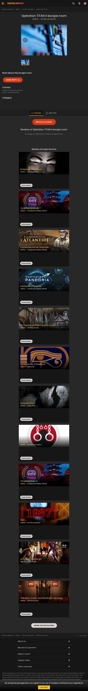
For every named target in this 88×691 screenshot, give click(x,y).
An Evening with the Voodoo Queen (37, 325)
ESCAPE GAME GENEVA (34, 445)
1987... (23, 520)
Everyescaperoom (7, 9)
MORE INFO (11, 80)
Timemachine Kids (29, 208)
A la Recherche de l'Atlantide (34, 247)
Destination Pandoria (30, 286)
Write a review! (44, 122)
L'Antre (23, 442)
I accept (44, 687)
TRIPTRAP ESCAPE (33, 328)
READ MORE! (26, 224)
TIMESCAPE (30, 367)
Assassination (27, 403)
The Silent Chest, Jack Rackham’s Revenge (41, 598)
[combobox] (79, 3)
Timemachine (27, 481)
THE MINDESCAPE (32, 172)
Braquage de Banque (31, 169)
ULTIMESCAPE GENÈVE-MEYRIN (37, 211)
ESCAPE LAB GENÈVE (48, 19)
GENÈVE (35, 19)
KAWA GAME (31, 406)
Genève (17, 9)
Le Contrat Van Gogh (30, 559)
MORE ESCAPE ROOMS (44, 625)
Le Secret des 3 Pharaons (32, 364)
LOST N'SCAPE (31, 562)
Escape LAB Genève (28, 9)
